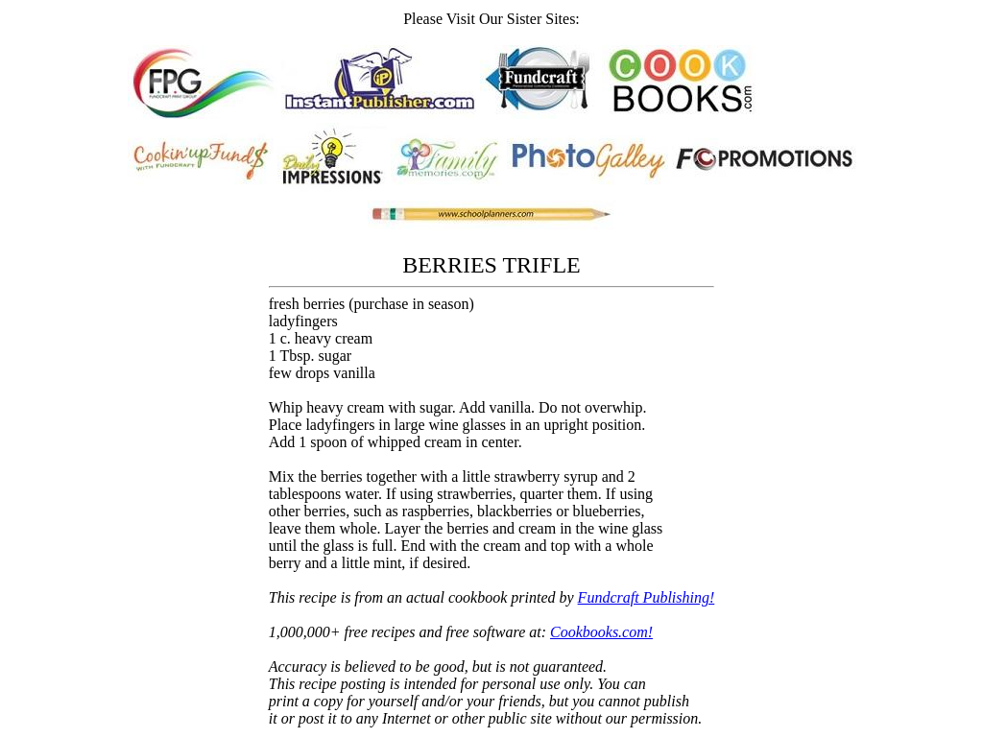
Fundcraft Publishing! (646, 597)
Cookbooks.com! (601, 632)
